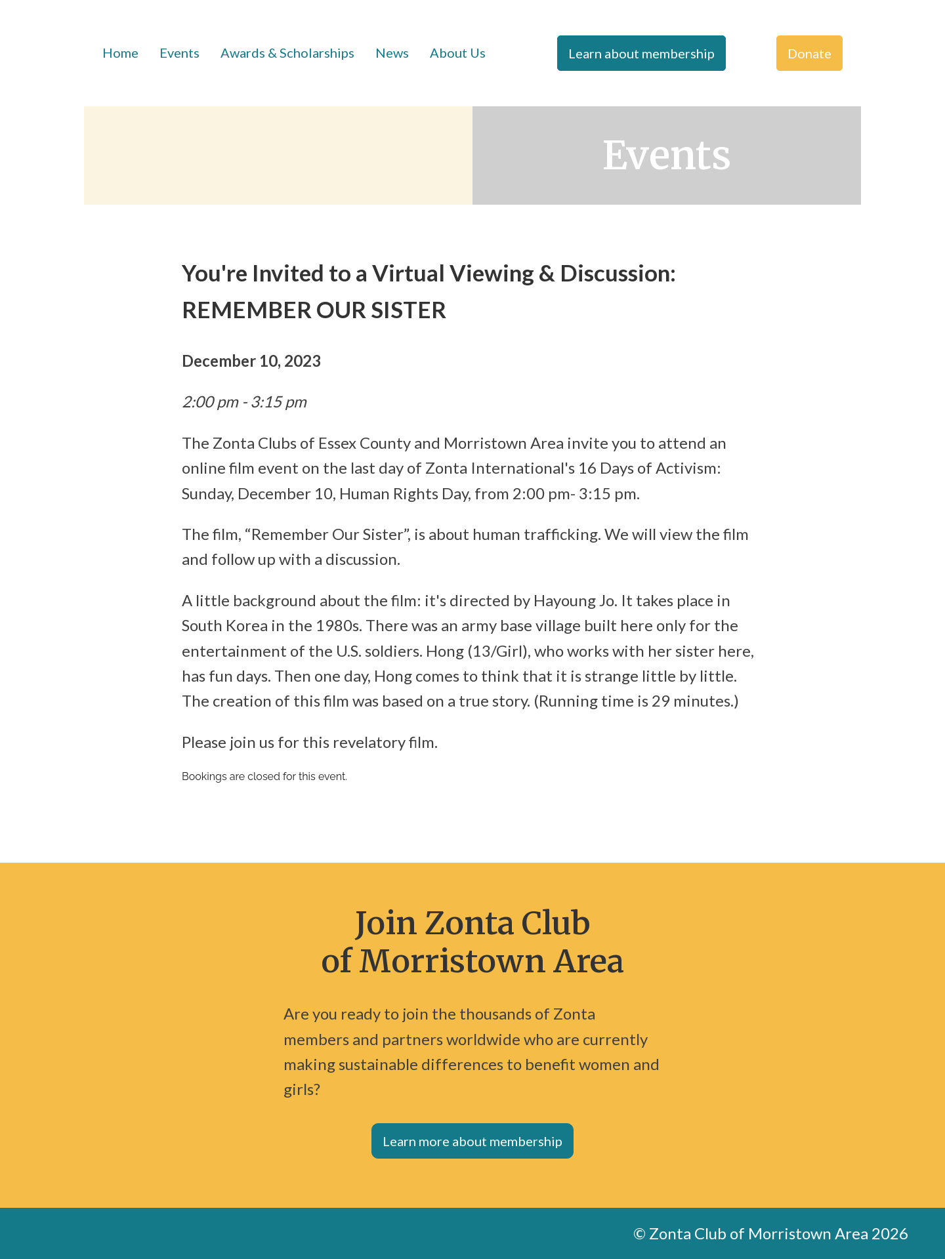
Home (120, 52)
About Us (458, 52)
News (392, 52)
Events (179, 52)
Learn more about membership (472, 1141)
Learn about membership (641, 53)
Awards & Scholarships (287, 52)
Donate (809, 53)
